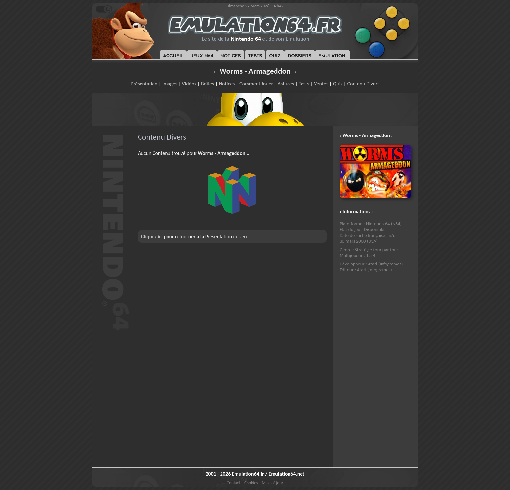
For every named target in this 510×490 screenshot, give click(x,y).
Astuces (286, 84)
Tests (304, 84)
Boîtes (207, 84)
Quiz (337, 84)
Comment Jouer (256, 84)
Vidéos (189, 84)
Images (169, 84)
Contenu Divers (363, 84)
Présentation (144, 84)
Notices (227, 84)
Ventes (321, 84)
